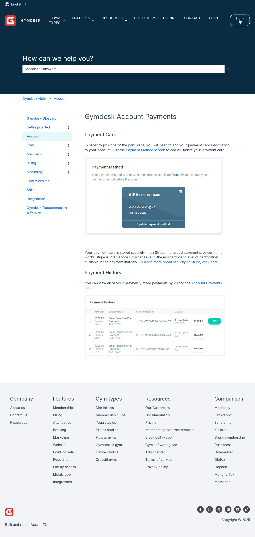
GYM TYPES (54, 20)
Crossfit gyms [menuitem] (106, 459)
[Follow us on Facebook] (200, 509)
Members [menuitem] (34, 154)
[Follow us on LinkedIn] (228, 509)
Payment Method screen (145, 150)
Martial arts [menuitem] (105, 408)
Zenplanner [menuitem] (223, 422)
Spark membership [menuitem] (229, 437)
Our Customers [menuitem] (157, 408)
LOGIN (212, 18)
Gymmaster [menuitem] (223, 452)
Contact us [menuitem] (18, 415)
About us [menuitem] (17, 408)
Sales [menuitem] (31, 190)
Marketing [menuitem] (35, 172)
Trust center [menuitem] (155, 452)
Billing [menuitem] (31, 163)
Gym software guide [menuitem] (161, 445)
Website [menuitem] (59, 445)
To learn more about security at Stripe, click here (178, 262)
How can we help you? (57, 58)
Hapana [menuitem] (220, 467)
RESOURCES (112, 18)
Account (60, 98)
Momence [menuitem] (222, 482)
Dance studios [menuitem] (107, 452)
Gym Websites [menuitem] (38, 181)
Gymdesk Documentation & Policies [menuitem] (47, 210)
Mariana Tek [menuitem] (224, 474)
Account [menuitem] (33, 136)
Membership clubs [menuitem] (110, 415)
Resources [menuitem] (18, 422)
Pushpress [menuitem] (222, 445)
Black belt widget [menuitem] (158, 437)
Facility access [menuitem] (64, 467)
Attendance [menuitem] (62, 422)
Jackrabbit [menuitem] (222, 415)
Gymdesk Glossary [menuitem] (42, 118)
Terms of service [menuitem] (158, 459)
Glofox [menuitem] (219, 459)
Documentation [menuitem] (157, 415)
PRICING (170, 18)
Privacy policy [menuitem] (156, 467)
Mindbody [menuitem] (222, 408)
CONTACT (192, 18)
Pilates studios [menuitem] (107, 430)
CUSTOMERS (145, 18)
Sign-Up (239, 20)
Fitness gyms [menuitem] (106, 437)
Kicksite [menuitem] (220, 430)
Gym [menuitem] (30, 145)
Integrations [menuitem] (36, 199)
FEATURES (81, 18)
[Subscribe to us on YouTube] (237, 509)
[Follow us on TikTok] (246, 509)
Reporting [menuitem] (60, 459)
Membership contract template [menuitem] (170, 430)
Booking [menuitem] (59, 430)
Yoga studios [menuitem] (106, 422)
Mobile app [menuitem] (62, 474)
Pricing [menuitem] (150, 422)
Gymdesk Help (34, 98)
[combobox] (123, 69)
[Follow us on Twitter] (219, 509)
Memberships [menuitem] (64, 408)
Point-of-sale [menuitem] (63, 452)
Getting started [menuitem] (38, 127)
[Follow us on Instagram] (209, 509)
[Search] (229, 69)
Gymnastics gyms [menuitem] (110, 445)
